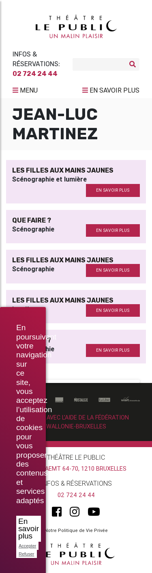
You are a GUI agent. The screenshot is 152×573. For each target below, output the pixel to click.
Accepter (27, 545)
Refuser (26, 553)
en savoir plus (112, 190)
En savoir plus (28, 528)
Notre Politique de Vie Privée (76, 530)
